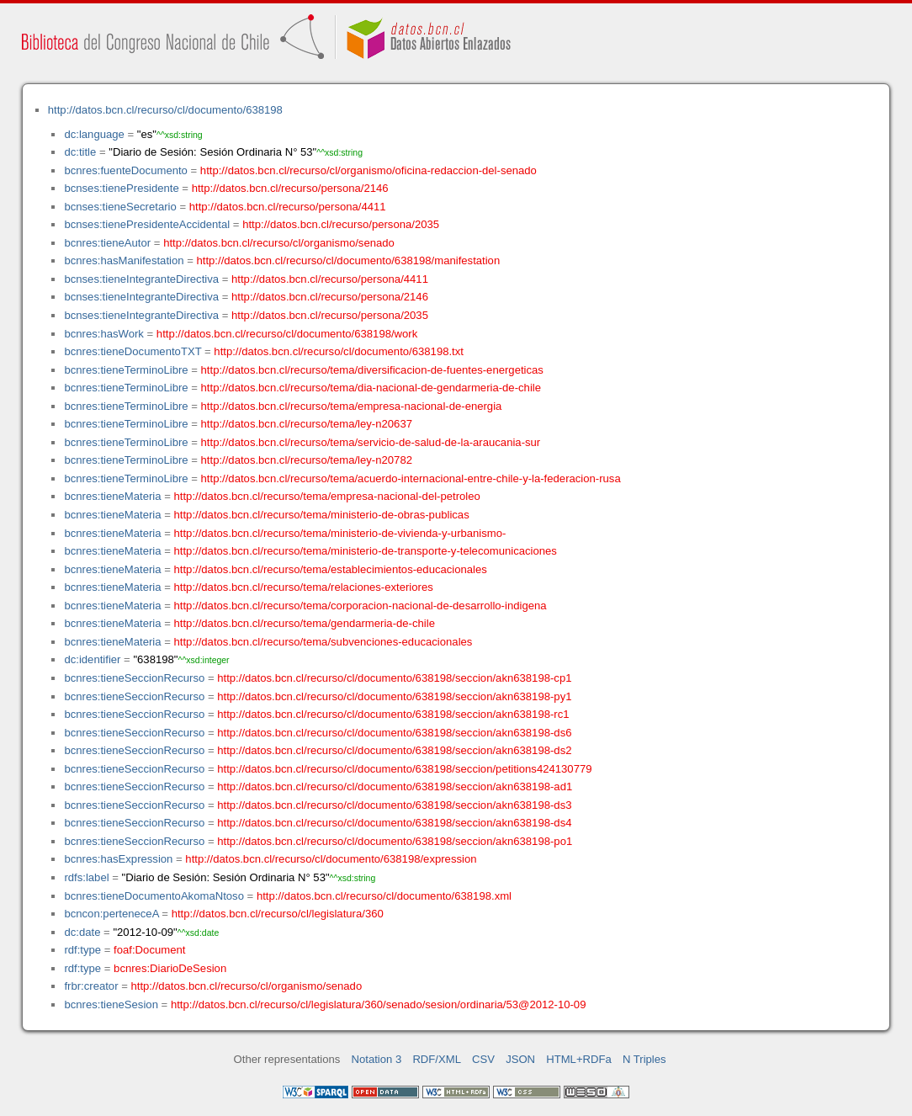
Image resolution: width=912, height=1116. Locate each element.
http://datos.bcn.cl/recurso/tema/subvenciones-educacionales (323, 641)
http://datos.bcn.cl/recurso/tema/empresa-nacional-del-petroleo (327, 496)
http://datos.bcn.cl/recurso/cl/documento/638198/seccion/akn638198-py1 (394, 696)
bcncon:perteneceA (111, 913)
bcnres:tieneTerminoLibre (126, 370)
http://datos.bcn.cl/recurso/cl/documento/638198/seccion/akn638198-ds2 (394, 750)
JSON (520, 1059)
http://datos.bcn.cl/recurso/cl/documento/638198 (165, 110)
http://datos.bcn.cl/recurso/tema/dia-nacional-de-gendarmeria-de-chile (371, 387)
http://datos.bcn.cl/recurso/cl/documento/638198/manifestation (348, 260)
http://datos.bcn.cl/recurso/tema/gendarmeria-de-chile (304, 623)
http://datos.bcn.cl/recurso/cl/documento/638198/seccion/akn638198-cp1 (394, 678)
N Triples (644, 1059)
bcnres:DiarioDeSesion (170, 968)
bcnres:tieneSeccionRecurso (134, 678)
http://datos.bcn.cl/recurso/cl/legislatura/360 (278, 913)
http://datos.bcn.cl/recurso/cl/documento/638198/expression (330, 859)
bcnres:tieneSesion (111, 1004)
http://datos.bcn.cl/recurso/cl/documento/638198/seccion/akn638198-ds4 (394, 822)
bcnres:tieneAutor (107, 242)
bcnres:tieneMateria (112, 496)
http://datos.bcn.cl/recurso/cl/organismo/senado (279, 242)
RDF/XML (436, 1059)
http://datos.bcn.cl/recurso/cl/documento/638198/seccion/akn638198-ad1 (394, 786)
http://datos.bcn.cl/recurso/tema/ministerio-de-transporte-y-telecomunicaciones (365, 551)
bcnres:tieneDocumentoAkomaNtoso (154, 896)
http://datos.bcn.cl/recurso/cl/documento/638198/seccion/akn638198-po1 (394, 841)
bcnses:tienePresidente (121, 188)
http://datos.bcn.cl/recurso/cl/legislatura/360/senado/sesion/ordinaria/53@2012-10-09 (378, 1004)
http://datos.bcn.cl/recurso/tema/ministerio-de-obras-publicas (321, 514)
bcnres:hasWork (103, 333)
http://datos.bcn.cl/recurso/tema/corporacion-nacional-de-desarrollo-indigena (360, 605)
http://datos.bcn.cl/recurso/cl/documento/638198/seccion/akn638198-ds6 (394, 732)
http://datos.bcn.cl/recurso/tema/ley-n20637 (306, 423)
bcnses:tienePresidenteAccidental (147, 224)
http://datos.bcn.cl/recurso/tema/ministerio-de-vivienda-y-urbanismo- (340, 533)
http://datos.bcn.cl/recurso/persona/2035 (340, 224)
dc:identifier (92, 659)
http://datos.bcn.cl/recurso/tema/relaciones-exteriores (303, 587)
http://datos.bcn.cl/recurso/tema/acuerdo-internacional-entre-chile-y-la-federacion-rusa (411, 478)
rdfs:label (86, 877)
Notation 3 (377, 1059)
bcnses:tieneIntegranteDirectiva (141, 279)
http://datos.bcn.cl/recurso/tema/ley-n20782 (306, 460)
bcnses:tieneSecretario (120, 206)
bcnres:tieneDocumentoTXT (132, 351)
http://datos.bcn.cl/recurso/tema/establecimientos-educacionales (330, 569)
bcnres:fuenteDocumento (125, 170)
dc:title (80, 152)
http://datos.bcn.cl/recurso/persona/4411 (287, 206)
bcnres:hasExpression (118, 859)
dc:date (82, 932)
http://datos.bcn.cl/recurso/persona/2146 (290, 188)
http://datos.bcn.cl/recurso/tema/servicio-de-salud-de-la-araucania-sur (371, 442)
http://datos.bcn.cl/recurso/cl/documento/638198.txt (339, 351)
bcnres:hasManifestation (123, 260)
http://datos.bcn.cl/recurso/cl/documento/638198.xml (384, 896)
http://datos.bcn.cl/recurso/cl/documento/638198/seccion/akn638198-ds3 (394, 805)
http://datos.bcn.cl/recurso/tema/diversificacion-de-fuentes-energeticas (372, 370)
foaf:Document (149, 949)
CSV (483, 1059)
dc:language (94, 134)
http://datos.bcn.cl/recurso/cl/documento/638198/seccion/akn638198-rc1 (393, 714)
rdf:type (82, 949)
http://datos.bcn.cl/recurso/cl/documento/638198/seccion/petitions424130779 (404, 769)
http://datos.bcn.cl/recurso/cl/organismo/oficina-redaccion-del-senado (368, 170)
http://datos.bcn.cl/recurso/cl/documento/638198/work (286, 333)
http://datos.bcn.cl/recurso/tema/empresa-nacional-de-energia (351, 406)
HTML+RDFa (579, 1059)
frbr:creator (91, 986)
